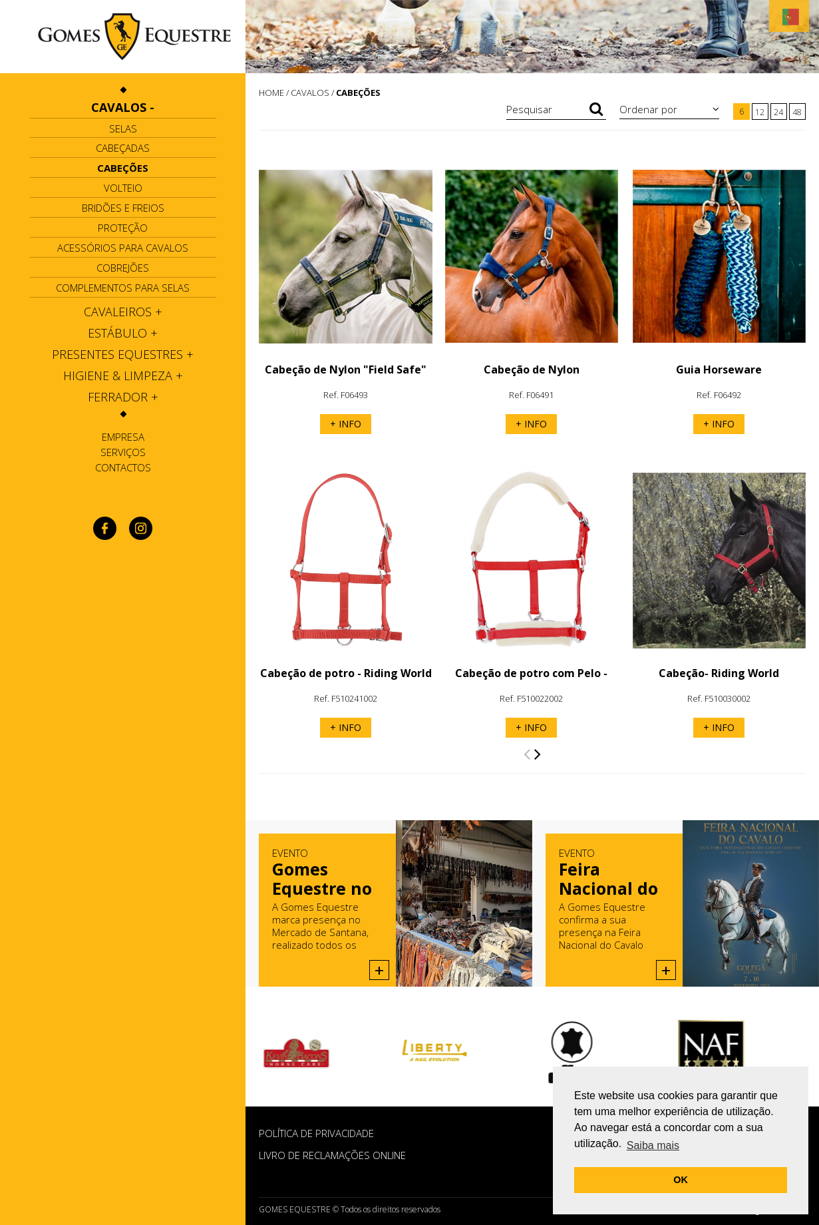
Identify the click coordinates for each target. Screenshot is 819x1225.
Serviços (123, 452)
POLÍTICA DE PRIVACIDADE (316, 1133)
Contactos (123, 467)
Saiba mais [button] (653, 1145)
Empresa (123, 436)
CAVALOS (310, 93)
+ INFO (345, 423)
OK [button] (680, 1179)
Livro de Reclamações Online (332, 1155)
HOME (271, 93)
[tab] (123, 107)
